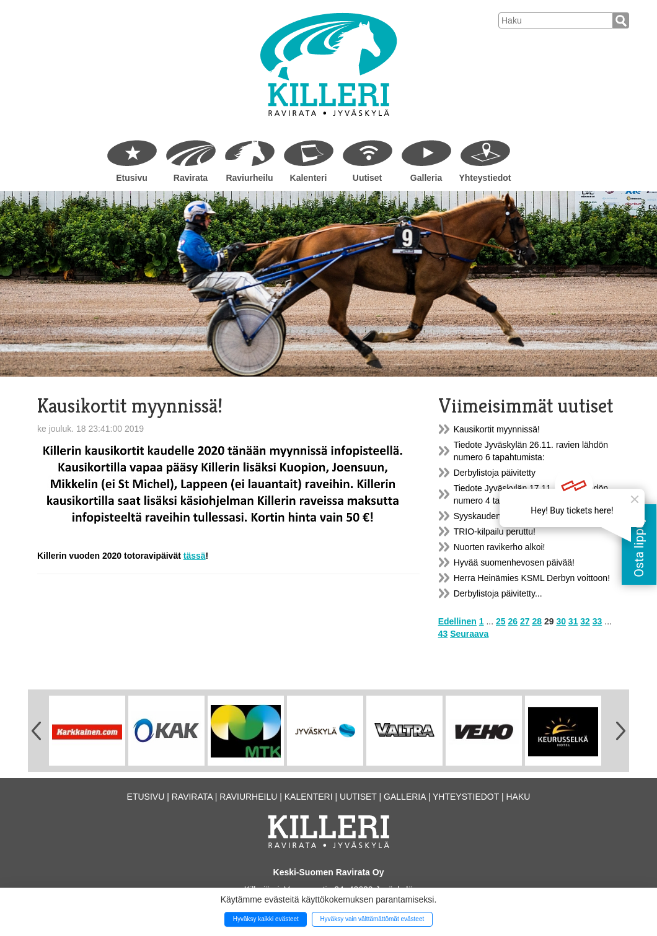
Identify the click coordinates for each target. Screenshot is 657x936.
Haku (518, 797)
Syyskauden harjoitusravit (503, 516)
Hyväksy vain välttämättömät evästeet (372, 919)
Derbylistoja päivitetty (495, 473)
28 (537, 621)
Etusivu (132, 178)
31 (573, 621)
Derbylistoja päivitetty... (498, 593)
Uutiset (367, 178)
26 (513, 621)
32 (585, 621)
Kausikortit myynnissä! (497, 429)
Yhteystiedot (485, 178)
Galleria (426, 178)
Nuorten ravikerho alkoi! (499, 547)
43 (443, 634)
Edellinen (457, 621)
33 (597, 621)
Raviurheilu (249, 178)
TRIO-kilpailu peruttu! (495, 531)
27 (525, 621)
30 (561, 621)
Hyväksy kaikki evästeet (266, 919)
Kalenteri (308, 178)
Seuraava (469, 634)
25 (501, 621)
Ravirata (191, 178)
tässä (194, 556)
